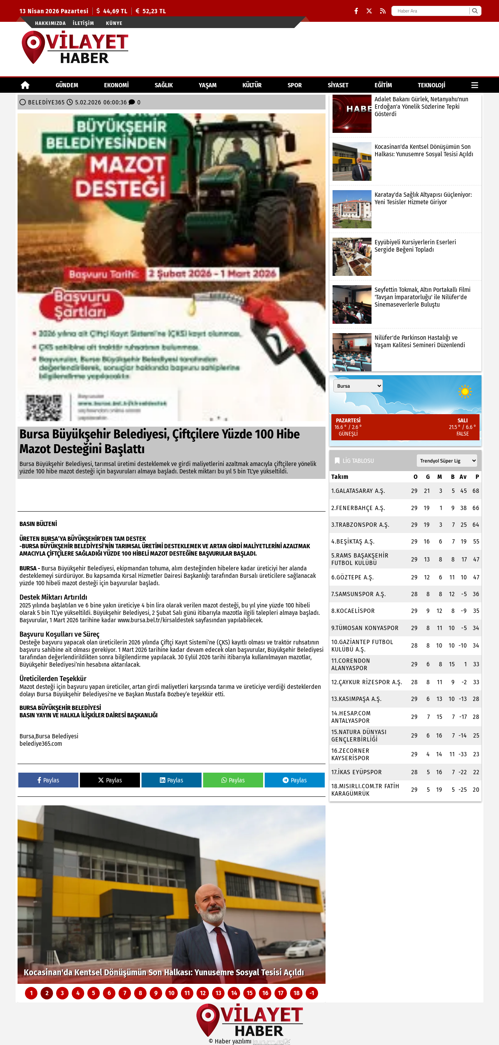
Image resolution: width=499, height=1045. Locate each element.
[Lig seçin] (447, 460)
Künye (114, 23)
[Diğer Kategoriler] (474, 85)
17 (280, 993)
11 (187, 993)
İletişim (83, 23)
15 (250, 993)
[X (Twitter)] (369, 11)
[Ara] (474, 10)
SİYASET (338, 85)
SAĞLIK (164, 85)
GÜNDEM (67, 85)
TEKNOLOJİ (431, 85)
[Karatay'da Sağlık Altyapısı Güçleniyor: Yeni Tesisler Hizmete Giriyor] (405, 209)
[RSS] (383, 11)
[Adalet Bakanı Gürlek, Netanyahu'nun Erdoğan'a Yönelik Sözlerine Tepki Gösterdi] (405, 114)
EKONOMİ (116, 85)
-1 (312, 993)
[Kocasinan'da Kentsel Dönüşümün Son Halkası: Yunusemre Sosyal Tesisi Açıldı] (172, 894)
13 (218, 993)
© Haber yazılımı (249, 1041)
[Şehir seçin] (358, 385)
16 (265, 993)
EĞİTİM (383, 85)
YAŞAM (208, 85)
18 (296, 993)
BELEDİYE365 (46, 102)
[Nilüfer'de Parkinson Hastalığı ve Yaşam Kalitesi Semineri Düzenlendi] (405, 352)
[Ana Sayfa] (25, 85)
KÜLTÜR (252, 85)
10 (171, 993)
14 (234, 993)
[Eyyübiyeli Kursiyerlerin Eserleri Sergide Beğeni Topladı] (405, 257)
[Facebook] (356, 11)
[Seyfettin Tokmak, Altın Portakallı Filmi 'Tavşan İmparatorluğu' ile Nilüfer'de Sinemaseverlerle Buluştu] (405, 304)
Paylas (48, 780)
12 (202, 993)
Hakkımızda (50, 23)
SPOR (295, 85)
